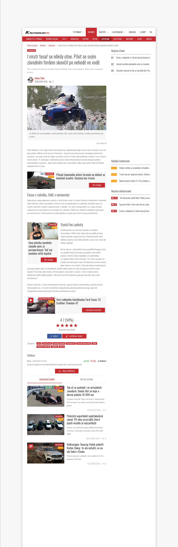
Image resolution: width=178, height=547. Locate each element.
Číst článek (97, 185)
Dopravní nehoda (43, 347)
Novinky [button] (91, 32)
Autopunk (51, 45)
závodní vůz (71, 343)
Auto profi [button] (117, 39)
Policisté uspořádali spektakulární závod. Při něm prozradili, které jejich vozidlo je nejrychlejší (85, 419)
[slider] (67, 324)
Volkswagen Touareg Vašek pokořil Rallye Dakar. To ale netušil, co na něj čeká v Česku (85, 448)
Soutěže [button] (103, 32)
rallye (94, 343)
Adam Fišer (40, 78)
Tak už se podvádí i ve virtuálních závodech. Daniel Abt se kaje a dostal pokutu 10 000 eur (84, 391)
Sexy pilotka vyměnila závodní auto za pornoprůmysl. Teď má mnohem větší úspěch (40, 247)
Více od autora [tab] (86, 379)
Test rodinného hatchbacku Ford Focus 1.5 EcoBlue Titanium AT (78, 301)
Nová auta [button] (74, 39)
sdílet (54, 336)
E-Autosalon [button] (118, 32)
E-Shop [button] (143, 32)
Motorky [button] (129, 39)
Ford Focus (47, 343)
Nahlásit (102, 360)
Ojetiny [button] (86, 39)
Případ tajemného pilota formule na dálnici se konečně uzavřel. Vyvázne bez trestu (80, 176)
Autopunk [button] (105, 39)
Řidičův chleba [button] (52, 39)
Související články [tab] (47, 379)
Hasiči (62, 347)
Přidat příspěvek (67, 371)
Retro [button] (95, 39)
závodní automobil (83, 343)
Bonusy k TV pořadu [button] (34, 39)
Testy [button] (64, 39)
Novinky (43, 45)
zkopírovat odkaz (74, 336)
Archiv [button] (149, 39)
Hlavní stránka (32, 45)
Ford (39, 343)
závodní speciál (58, 343)
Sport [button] (139, 39)
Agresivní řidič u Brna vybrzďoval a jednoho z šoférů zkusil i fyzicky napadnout (148, 204)
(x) (86, 360)
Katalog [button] (132, 32)
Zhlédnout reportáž (93, 310)
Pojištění (54, 347)
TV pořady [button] (78, 32)
